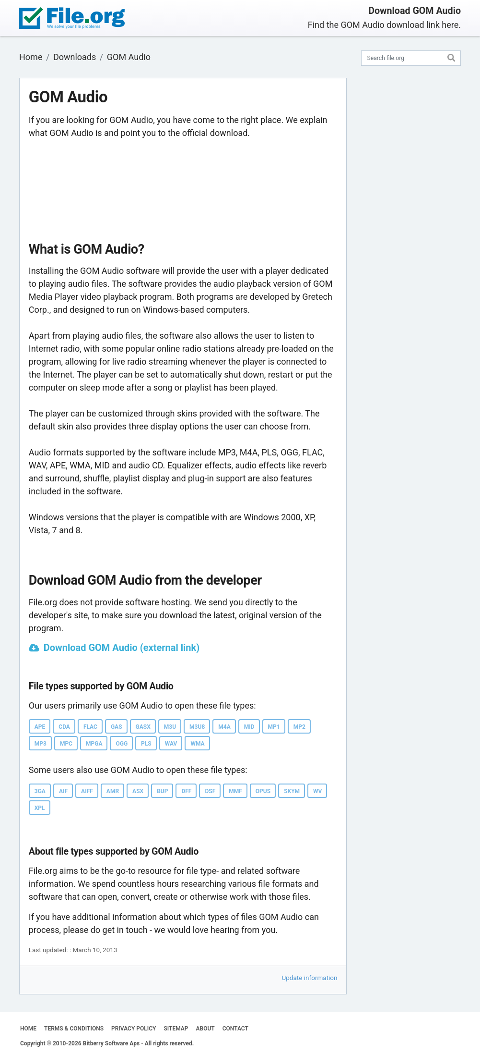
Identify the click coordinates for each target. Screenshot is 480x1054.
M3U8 (197, 726)
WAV (171, 743)
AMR (112, 791)
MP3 (41, 743)
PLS (146, 743)
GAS (116, 726)
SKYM (292, 791)
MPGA (94, 743)
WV (317, 791)
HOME (28, 1028)
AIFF (87, 791)
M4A (224, 726)
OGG (122, 743)
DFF (186, 791)
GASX (143, 726)
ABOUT (205, 1028)
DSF (210, 791)
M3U (170, 726)
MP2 (299, 726)
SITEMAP (176, 1028)
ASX (137, 791)
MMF (235, 791)
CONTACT (235, 1028)
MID (249, 726)
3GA (40, 791)
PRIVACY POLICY (133, 1028)
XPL (40, 808)
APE (40, 726)
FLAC (90, 726)
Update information (310, 977)
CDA (64, 726)
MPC (66, 743)
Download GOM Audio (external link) (122, 647)
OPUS (263, 791)
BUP (162, 791)
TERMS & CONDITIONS (74, 1028)
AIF (63, 791)
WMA (197, 743)
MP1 (274, 726)
